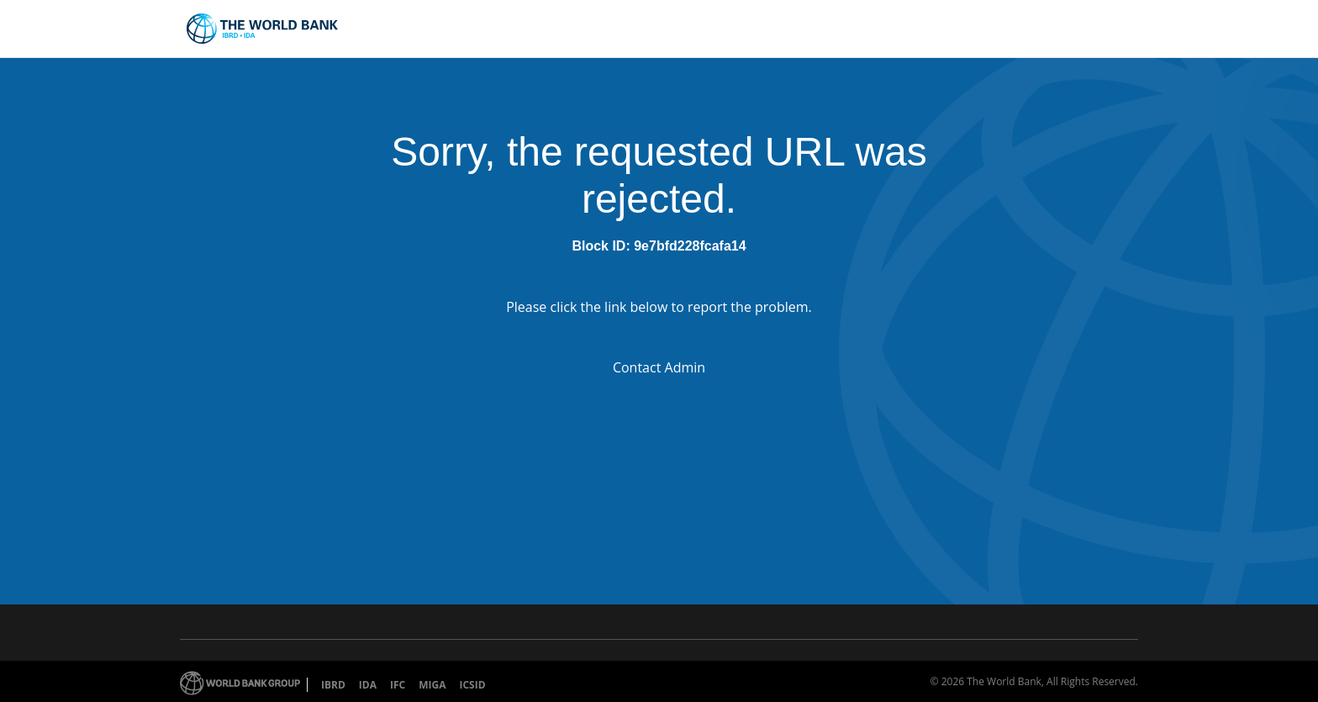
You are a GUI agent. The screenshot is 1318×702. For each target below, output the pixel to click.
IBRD (333, 685)
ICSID (472, 685)
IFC (397, 685)
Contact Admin (659, 367)
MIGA (432, 685)
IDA (368, 685)
